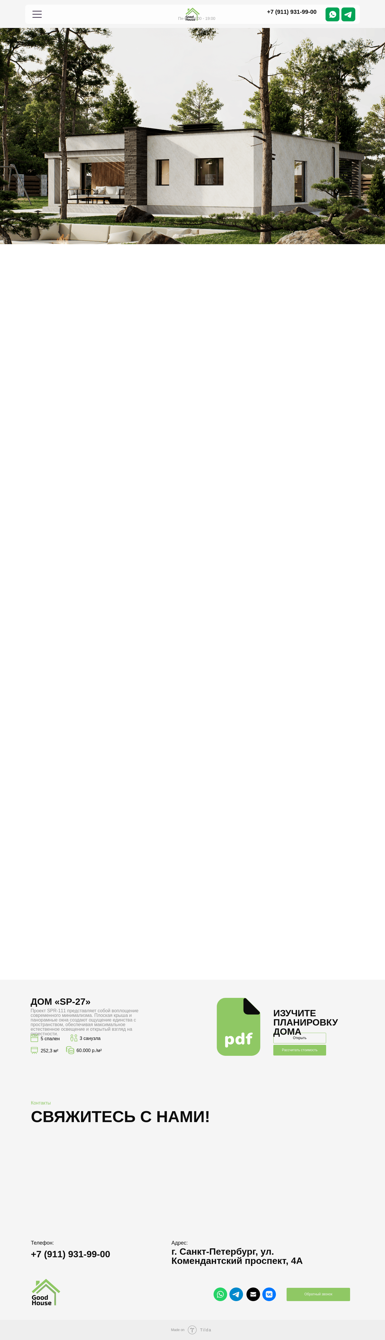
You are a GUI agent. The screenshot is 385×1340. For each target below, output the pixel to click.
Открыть (299, 1038)
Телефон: (42, 1243)
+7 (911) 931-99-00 (292, 12)
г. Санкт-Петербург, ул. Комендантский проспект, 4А (237, 1256)
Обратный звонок (318, 1294)
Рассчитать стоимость (299, 1050)
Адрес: (179, 1243)
